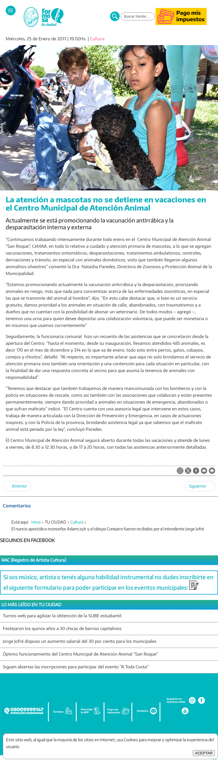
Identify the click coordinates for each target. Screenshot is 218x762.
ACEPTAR (204, 753)
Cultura (97, 38)
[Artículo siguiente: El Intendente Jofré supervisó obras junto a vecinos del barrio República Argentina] (200, 486)
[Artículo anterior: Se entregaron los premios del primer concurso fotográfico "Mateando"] (17, 486)
